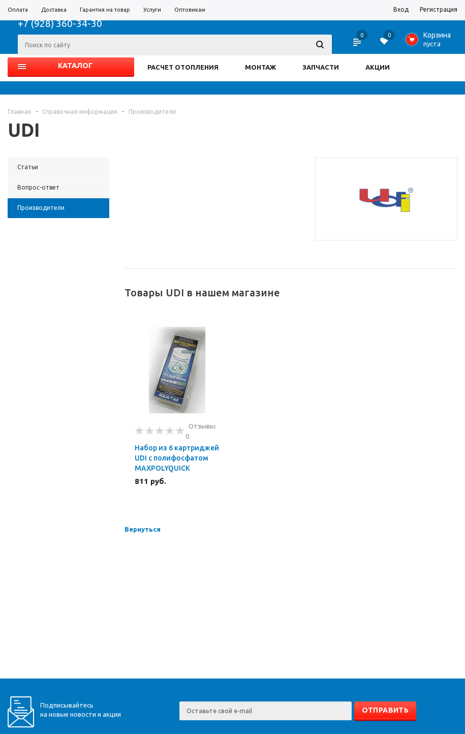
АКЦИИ (377, 67)
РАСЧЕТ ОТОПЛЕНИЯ (183, 67)
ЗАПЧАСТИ (320, 67)
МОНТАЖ (260, 67)
